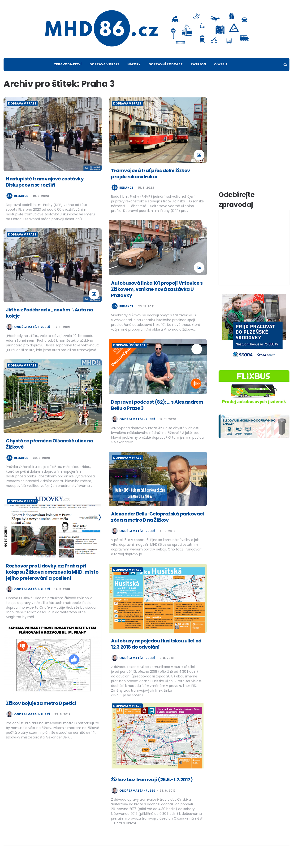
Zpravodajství (68, 64)
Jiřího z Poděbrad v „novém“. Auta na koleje (49, 312)
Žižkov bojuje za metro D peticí (41, 703)
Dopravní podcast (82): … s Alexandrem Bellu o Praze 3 (157, 405)
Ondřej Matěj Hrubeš (32, 327)
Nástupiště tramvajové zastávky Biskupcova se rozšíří (45, 181)
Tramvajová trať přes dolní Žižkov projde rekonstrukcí (150, 173)
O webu (220, 64)
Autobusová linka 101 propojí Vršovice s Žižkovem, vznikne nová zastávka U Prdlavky (157, 289)
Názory (134, 64)
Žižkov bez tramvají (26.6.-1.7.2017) (152, 779)
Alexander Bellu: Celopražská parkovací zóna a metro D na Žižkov (157, 517)
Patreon (198, 64)
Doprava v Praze (104, 64)
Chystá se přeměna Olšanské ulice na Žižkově (49, 443)
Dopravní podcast (166, 64)
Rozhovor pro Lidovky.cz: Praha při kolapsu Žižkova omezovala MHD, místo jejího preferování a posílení (52, 572)
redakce (21, 196)
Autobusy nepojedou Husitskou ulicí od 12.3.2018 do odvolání (156, 643)
